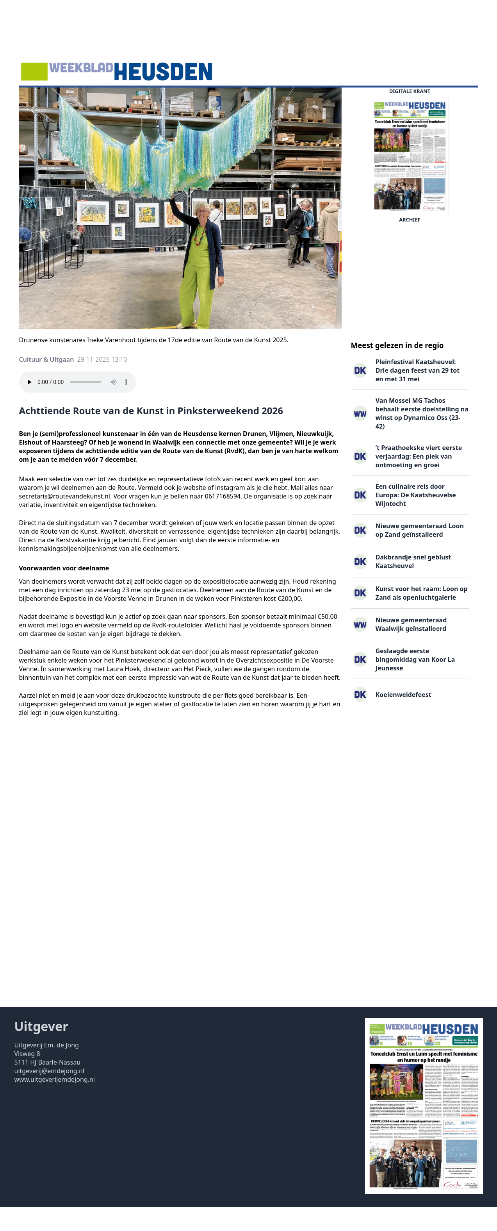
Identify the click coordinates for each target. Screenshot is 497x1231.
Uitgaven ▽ (246, 99)
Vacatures (145, 99)
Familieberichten (195, 99)
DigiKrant (108, 99)
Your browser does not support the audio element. (77, 406)
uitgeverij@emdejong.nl (49, 1095)
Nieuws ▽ (38, 99)
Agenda (72, 99)
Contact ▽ (286, 99)
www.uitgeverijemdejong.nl (54, 1103)
